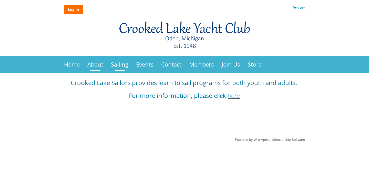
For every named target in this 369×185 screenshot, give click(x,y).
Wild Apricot (262, 140)
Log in (73, 9)
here (234, 95)
